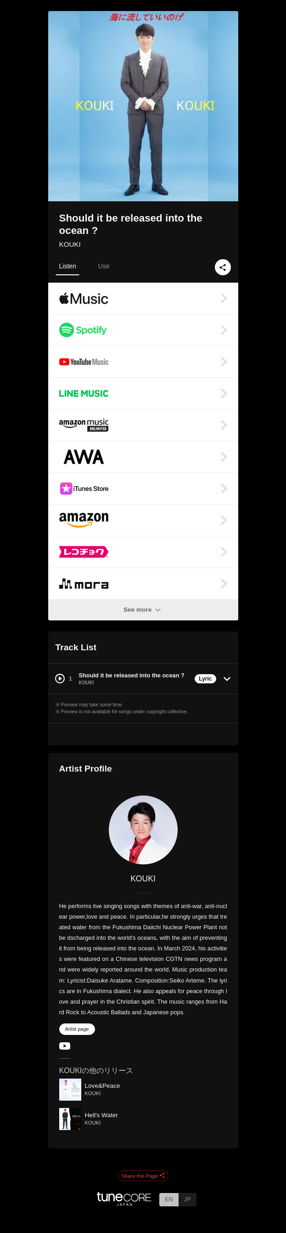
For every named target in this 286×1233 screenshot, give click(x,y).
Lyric (205, 679)
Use (104, 266)
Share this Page (143, 1176)
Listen (67, 266)
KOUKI (70, 244)
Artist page (77, 1029)
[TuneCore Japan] (124, 1203)
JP (187, 1199)
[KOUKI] (143, 829)
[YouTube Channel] (64, 1047)
